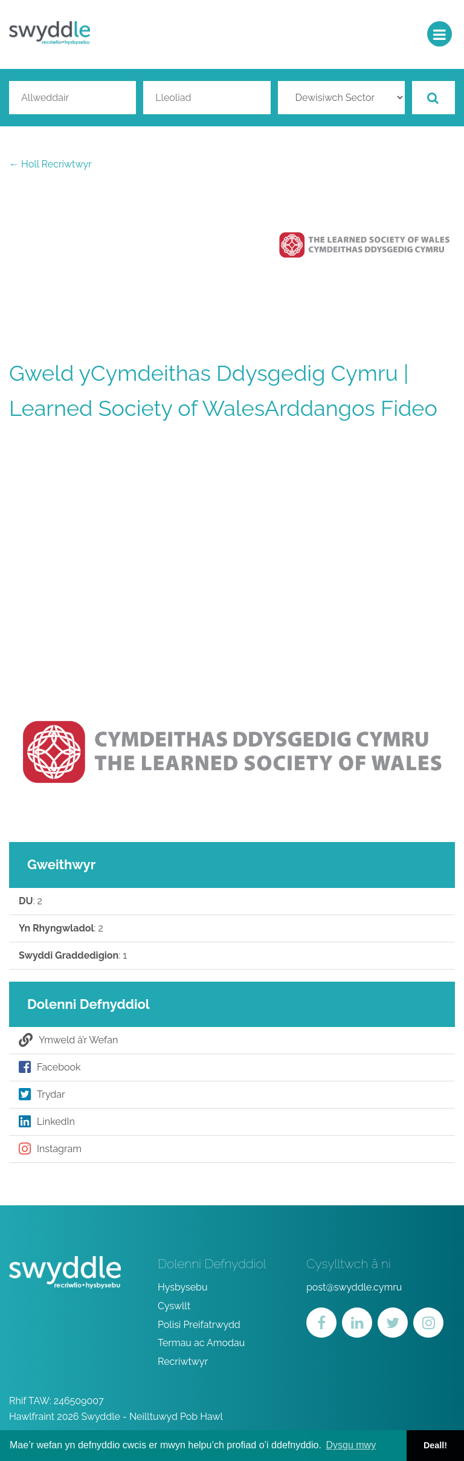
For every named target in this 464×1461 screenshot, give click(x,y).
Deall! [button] (435, 1445)
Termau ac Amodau (201, 1343)
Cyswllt (174, 1306)
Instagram (50, 1149)
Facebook (50, 1067)
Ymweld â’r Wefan (68, 1040)
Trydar (42, 1094)
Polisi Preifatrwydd (199, 1324)
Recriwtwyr (183, 1361)
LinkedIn (47, 1122)
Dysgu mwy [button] (351, 1445)
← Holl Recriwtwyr (50, 164)
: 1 (73, 955)
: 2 (30, 901)
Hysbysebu (183, 1287)
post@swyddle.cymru (354, 1287)
